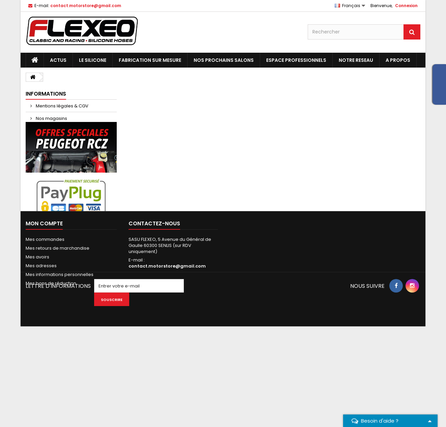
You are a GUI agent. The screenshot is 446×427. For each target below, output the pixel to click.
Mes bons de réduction (51, 363)
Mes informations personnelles (59, 355)
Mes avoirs (37, 337)
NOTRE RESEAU (356, 60)
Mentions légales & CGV (61, 106)
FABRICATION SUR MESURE (150, 60)
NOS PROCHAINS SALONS (224, 60)
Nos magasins (51, 118)
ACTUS (58, 60)
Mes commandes (45, 320)
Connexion (406, 5)
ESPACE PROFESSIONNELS (296, 60)
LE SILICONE (92, 60)
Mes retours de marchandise (57, 328)
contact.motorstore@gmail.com (167, 346)
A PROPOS (398, 60)
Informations (46, 94)
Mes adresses (41, 346)
